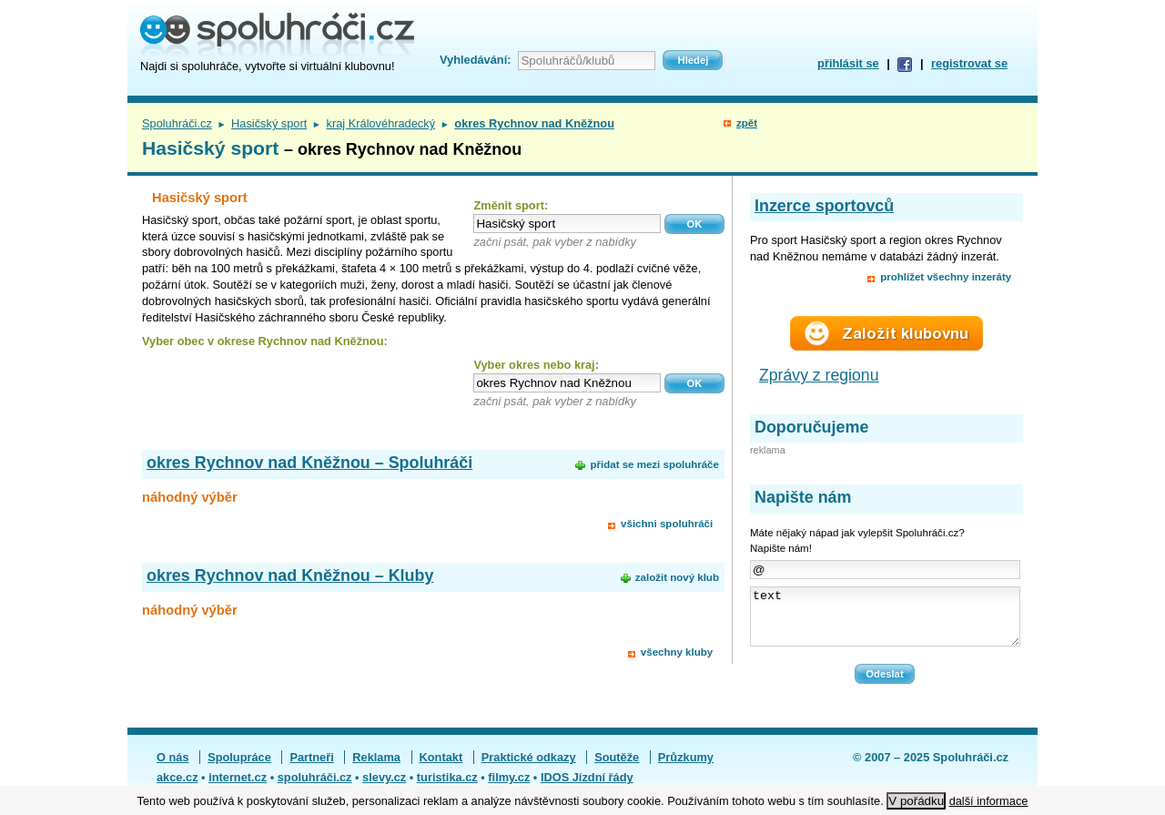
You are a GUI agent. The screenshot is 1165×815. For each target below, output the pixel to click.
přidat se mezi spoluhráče (654, 464)
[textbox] (567, 223)
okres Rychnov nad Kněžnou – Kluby (290, 575)
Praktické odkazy (528, 768)
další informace (988, 801)
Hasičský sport (269, 123)
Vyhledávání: (475, 59)
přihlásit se (848, 63)
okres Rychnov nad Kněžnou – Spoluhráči (309, 462)
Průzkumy (686, 768)
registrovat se (969, 63)
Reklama (376, 768)
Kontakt (441, 768)
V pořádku (916, 801)
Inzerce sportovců (824, 206)
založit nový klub (677, 577)
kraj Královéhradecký (381, 123)
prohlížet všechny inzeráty (945, 276)
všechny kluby (677, 652)
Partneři (311, 768)
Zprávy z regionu (819, 375)
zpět (746, 122)
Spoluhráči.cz (177, 123)
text (885, 621)
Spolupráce (239, 768)
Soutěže (616, 768)
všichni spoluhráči (667, 523)
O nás (173, 768)
